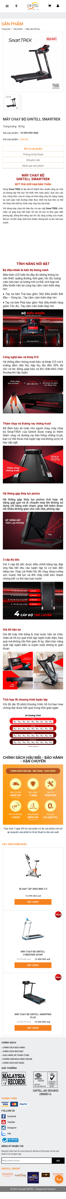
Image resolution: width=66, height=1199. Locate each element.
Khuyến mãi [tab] (33, 160)
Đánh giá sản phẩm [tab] (33, 165)
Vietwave (51, 1189)
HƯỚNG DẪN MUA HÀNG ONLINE (16, 1059)
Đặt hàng (33, 902)
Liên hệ (24, 139)
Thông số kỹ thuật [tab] (33, 154)
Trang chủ (5, 29)
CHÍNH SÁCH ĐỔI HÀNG (12, 1063)
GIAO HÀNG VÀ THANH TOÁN (15, 1055)
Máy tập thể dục (33, 29)
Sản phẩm (18, 29)
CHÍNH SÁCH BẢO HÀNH (13, 1047)
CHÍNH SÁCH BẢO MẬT (12, 1051)
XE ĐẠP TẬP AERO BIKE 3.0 (33, 889)
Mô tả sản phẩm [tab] (33, 148)
